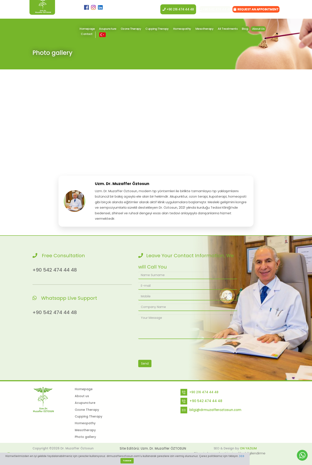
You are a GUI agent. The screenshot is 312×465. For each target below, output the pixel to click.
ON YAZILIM (248, 448)
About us (82, 396)
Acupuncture (107, 29)
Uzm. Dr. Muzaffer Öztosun (122, 183)
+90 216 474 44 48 (172, 9)
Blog (245, 29)
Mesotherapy (204, 29)
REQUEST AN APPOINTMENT (256, 9)
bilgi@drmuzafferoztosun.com (215, 410)
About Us (258, 29)
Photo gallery (85, 437)
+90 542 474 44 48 (211, 9)
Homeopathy (182, 29)
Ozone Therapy (131, 29)
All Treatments (227, 29)
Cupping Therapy (157, 29)
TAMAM (127, 460)
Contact (87, 34)
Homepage (87, 29)
